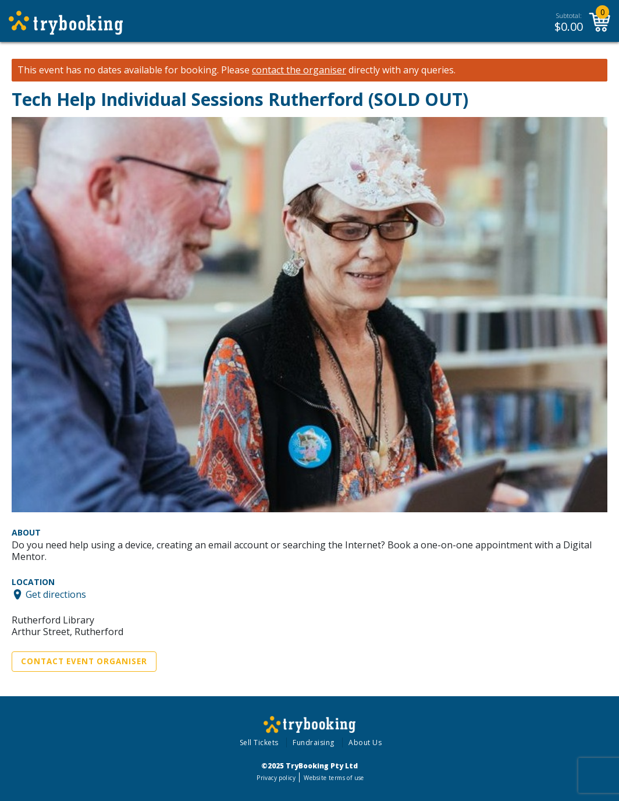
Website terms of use (334, 778)
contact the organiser (299, 70)
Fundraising (314, 742)
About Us (365, 742)
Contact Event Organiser (84, 661)
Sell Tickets (259, 742)
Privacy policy (276, 778)
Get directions (56, 594)
